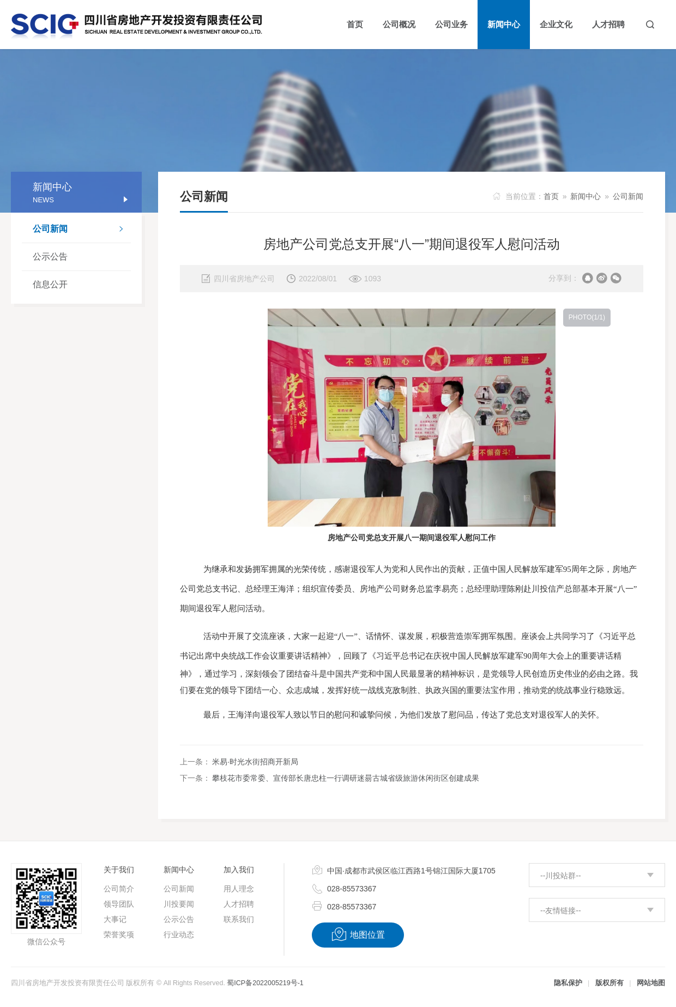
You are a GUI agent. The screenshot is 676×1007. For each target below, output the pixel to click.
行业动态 (179, 934)
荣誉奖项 (119, 934)
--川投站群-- (560, 875)
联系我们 (239, 919)
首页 (551, 196)
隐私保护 (568, 983)
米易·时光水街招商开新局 (255, 761)
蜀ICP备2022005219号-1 (265, 983)
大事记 (115, 919)
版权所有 (609, 983)
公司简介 (119, 888)
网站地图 (651, 983)
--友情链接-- (560, 910)
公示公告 (50, 256)
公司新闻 (82, 230)
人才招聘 (239, 904)
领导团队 (119, 904)
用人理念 (239, 888)
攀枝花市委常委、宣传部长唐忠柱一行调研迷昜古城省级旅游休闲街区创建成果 (345, 778)
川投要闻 (179, 904)
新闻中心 (585, 196)
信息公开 (50, 284)
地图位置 (358, 934)
